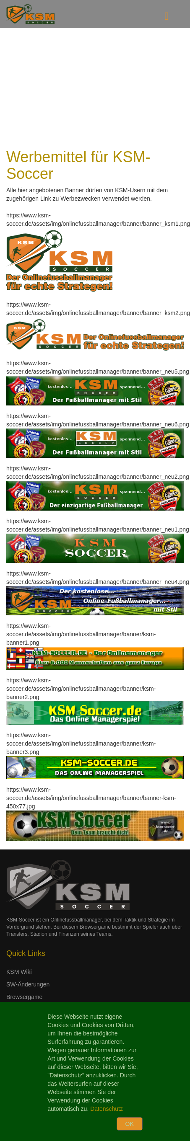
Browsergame (24, 997)
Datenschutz (106, 1108)
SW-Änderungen (27, 984)
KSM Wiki (19, 971)
